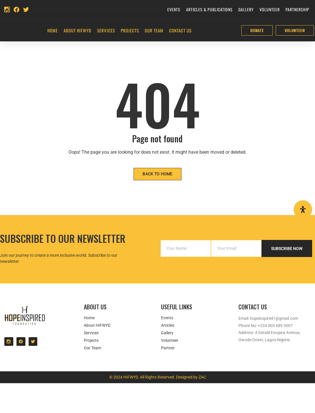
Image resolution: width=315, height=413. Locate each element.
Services (106, 31)
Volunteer (270, 9)
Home (52, 31)
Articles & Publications (209, 9)
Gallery (246, 9)
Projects (130, 31)
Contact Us (180, 31)
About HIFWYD (77, 31)
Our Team (154, 31)
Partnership (297, 9)
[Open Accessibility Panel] (303, 209)
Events (173, 9)
